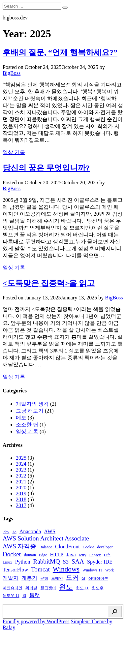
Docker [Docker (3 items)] (12, 554)
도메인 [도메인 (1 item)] (57, 578)
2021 (21, 481)
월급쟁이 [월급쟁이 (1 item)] (48, 588)
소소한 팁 (27, 424)
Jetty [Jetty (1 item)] (82, 555)
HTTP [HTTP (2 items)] (56, 555)
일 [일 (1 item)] (24, 595)
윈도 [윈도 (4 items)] (66, 587)
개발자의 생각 (32, 404)
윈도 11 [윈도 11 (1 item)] (82, 588)
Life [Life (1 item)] (107, 555)
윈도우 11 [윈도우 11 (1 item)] (11, 595)
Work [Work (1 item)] (109, 570)
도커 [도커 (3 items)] (72, 577)
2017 (21, 505)
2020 (21, 487)
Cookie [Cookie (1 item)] (88, 547)
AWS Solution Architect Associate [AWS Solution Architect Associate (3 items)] (46, 538)
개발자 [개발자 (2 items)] (10, 578)
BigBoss (11, 73)
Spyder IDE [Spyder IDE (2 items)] (99, 562)
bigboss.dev (15, 17)
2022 (21, 475)
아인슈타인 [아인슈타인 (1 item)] (12, 588)
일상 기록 (14, 152)
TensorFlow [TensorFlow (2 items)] (15, 570)
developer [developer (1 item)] (104, 547)
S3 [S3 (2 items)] (66, 562)
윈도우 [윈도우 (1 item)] (98, 588)
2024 (21, 464)
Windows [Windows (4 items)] (66, 569)
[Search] (115, 611)
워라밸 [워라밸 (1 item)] (31, 588)
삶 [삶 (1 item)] (83, 578)
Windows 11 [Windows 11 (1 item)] (92, 570)
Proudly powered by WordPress (36, 621)
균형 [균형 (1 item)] (44, 578)
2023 (21, 470)
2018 (21, 499)
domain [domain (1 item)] (30, 555)
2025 (21, 458)
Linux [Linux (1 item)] (7, 562)
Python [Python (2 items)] (22, 562)
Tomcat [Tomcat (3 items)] (40, 569)
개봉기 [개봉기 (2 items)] (29, 578)
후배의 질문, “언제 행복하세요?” (60, 52)
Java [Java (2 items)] (71, 555)
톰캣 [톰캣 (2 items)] (34, 595)
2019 (21, 493)
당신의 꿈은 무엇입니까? (46, 168)
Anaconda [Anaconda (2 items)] (30, 532)
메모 (21, 417)
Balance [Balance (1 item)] (45, 547)
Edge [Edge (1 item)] (43, 555)
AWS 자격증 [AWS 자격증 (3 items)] (19, 546)
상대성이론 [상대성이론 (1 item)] (98, 578)
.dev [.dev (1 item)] (6, 532)
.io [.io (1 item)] (14, 532)
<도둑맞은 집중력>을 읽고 (49, 283)
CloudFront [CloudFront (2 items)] (67, 547)
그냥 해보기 (30, 411)
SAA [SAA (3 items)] (78, 561)
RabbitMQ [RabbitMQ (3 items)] (46, 561)
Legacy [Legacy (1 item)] (95, 555)
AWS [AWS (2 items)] (49, 532)
